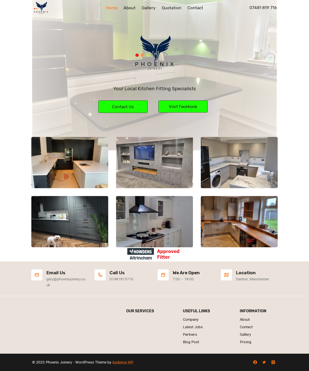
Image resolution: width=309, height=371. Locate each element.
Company (190, 319)
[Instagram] (273, 362)
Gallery (149, 7)
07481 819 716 (263, 7)
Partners (190, 334)
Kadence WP (122, 362)
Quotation (171, 7)
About (130, 7)
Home (111, 7)
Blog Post (191, 342)
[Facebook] (255, 362)
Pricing (245, 342)
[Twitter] (264, 362)
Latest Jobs (193, 327)
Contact (195, 7)
